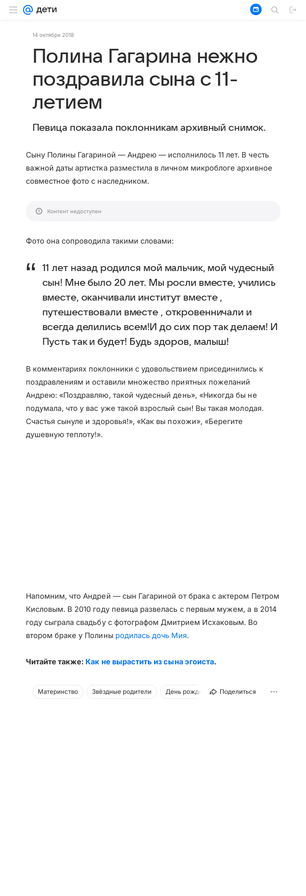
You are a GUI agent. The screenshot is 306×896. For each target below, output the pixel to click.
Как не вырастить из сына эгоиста (149, 661)
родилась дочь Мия (151, 635)
